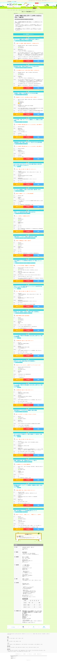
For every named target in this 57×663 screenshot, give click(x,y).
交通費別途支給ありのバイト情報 (19, 644)
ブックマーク (44, 627)
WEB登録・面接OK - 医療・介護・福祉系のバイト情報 (13, 650)
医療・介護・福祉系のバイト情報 (11, 641)
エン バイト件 (14, 1)
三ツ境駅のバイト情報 (20, 638)
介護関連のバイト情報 (18, 641)
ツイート (34, 627)
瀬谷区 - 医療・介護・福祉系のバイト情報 (12, 647)
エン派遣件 (9, 1)
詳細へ (39, 114)
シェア (23, 627)
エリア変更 (23, 4)
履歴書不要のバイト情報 (39, 644)
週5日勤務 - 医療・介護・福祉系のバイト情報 (13, 651)
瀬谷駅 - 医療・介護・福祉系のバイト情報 (23, 647)
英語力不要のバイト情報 (27, 644)
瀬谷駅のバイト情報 (15, 638)
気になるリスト (11, 6)
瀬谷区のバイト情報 (9, 638)
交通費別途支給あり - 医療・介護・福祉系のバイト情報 (27, 650)
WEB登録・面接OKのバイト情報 (11, 644)
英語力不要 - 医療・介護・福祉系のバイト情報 (39, 650)
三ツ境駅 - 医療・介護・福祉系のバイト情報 (33, 647)
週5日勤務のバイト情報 (33, 644)
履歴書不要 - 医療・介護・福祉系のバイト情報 (24, 651)
